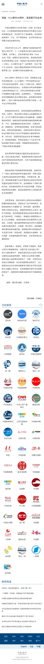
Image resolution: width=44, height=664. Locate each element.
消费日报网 (36, 455)
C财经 (30, 636)
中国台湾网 (7, 523)
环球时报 (36, 388)
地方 (22, 641)
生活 (38, 636)
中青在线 (8, 506)
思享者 (8, 321)
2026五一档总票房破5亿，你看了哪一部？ (17, 588)
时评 (14, 636)
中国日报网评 (36, 354)
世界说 (36, 337)
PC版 (38, 646)
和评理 (8, 337)
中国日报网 (5, 11)
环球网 (36, 489)
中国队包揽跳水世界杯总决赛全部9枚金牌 (17, 598)
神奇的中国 (22, 321)
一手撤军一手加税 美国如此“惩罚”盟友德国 (18, 593)
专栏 (14, 641)
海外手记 (36, 321)
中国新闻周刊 (7, 422)
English (24, 646)
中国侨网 (22, 455)
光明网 (36, 523)
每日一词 (36, 371)
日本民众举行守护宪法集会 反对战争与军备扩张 (19, 621)
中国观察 (8, 354)
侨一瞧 (8, 371)
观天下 (38, 641)
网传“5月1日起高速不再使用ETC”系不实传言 (18, 616)
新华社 (22, 354)
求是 (8, 455)
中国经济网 (7, 388)
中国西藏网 (36, 506)
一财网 (36, 556)
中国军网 (36, 438)
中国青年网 (36, 422)
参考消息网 (22, 472)
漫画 (30, 641)
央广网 (22, 523)
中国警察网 (7, 472)
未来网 (8, 556)
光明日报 (22, 438)
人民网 (8, 539)
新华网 (8, 573)
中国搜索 (36, 472)
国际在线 (22, 539)
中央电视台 (7, 405)
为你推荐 (6, 305)
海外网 (8, 489)
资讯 (22, 636)
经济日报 (8, 438)
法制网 (22, 489)
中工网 (22, 506)
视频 (5, 641)
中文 (31, 646)
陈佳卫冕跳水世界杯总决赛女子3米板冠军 (17, 626)
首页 (5, 636)
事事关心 (22, 371)
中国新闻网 (22, 388)
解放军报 (36, 405)
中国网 (36, 539)
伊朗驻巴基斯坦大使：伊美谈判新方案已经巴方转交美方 (22, 603)
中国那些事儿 (22, 337)
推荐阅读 (6, 581)
